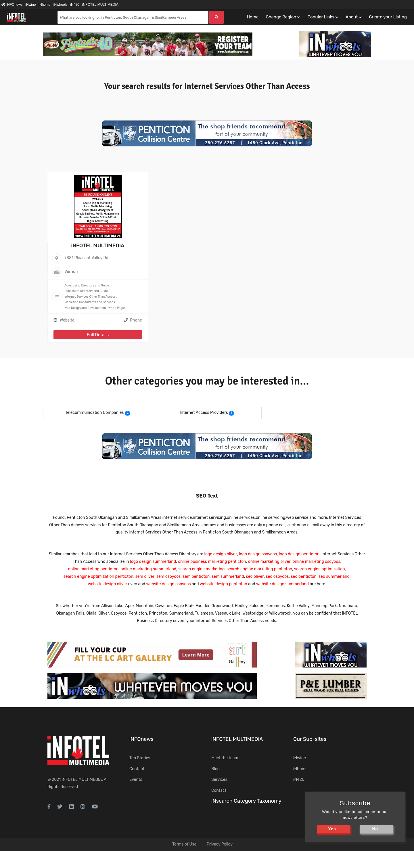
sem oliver (144, 576)
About (352, 17)
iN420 (74, 5)
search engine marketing (201, 569)
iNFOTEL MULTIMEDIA (100, 5)
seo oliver (255, 576)
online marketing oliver (269, 561)
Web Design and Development (85, 308)
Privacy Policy (220, 844)
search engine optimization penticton (98, 576)
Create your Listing (388, 17)
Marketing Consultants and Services (89, 302)
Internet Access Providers (204, 412)
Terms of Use (184, 844)
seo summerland (334, 576)
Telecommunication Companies (94, 412)
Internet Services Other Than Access (90, 297)
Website (67, 320)
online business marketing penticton (212, 561)
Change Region (281, 17)
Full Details (98, 334)
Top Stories (139, 758)
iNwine (30, 5)
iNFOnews (11, 5)
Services (219, 779)
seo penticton (304, 576)
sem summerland (228, 576)
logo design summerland (153, 561)
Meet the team (224, 758)
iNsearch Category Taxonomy (246, 801)
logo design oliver (220, 554)
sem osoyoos (168, 576)
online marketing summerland (148, 569)
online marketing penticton (93, 569)
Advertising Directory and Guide (86, 285)
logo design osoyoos (258, 554)
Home (252, 17)
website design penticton (223, 584)
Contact (136, 768)
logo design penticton (299, 554)
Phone (133, 320)
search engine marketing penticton (259, 569)
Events (135, 779)
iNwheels (60, 5)
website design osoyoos (168, 584)
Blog (215, 768)
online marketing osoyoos (316, 561)
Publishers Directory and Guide (86, 291)
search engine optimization (319, 569)
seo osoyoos (277, 576)
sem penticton (196, 576)
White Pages (117, 308)
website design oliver (107, 584)
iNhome (44, 5)
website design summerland (282, 584)
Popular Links (320, 17)
